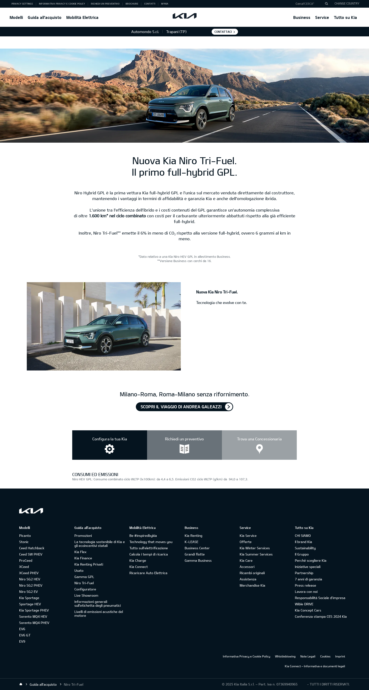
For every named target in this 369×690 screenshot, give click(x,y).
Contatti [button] (149, 3)
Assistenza (248, 579)
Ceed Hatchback (31, 548)
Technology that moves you (150, 542)
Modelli (16, 17)
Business (301, 17)
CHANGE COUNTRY (347, 3)
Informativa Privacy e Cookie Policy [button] (62, 3)
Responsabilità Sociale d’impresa (320, 598)
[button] (310, 4)
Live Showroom (86, 595)
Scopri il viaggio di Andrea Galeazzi (181, 406)
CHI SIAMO (303, 535)
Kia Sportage (29, 598)
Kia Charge (137, 560)
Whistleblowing (285, 656)
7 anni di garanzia (308, 579)
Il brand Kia (303, 542)
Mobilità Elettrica (82, 17)
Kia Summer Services (256, 554)
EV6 (22, 629)
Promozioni (83, 535)
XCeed (24, 567)
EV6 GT (25, 635)
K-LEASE (191, 542)
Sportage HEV (30, 604)
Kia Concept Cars (308, 610)
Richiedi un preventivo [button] (105, 3)
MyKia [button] (164, 3)
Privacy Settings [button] (22, 3)
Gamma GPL (84, 577)
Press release (305, 585)
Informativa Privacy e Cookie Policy (246, 656)
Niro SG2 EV (28, 591)
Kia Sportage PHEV (34, 610)
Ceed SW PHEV (30, 554)
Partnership (304, 573)
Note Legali (307, 656)
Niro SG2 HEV (29, 579)
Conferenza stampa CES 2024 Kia (321, 616)
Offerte (246, 542)
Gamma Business (198, 560)
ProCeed (25, 560)
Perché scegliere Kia (310, 560)
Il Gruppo (302, 554)
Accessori (247, 567)
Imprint (340, 656)
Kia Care (246, 560)
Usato (78, 570)
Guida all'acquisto (44, 17)
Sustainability (305, 548)
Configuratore (85, 589)
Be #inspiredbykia (143, 535)
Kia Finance (83, 558)
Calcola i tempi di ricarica (148, 554)
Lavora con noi (306, 591)
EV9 (22, 641)
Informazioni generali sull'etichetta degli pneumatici (97, 603)
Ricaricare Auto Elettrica (148, 573)
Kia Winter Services (255, 548)
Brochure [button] (132, 3)
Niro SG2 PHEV (30, 585)
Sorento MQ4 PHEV (34, 623)
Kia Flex (80, 552)
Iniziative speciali (307, 567)
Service (322, 17)
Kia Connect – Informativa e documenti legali (315, 666)
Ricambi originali (252, 573)
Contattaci (223, 31)
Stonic (24, 542)
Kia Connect (138, 567)
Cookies (325, 656)
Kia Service (248, 535)
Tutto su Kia (345, 17)
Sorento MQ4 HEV (33, 616)
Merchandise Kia (252, 585)
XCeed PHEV (29, 573)
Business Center (197, 548)
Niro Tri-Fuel (84, 583)
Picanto (25, 535)
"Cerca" (308, 3)
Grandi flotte (195, 554)
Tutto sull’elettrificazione (148, 548)
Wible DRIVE (304, 604)
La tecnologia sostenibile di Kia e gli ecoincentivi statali (99, 544)
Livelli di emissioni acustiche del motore (98, 613)
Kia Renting (193, 535)
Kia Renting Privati (88, 564)
